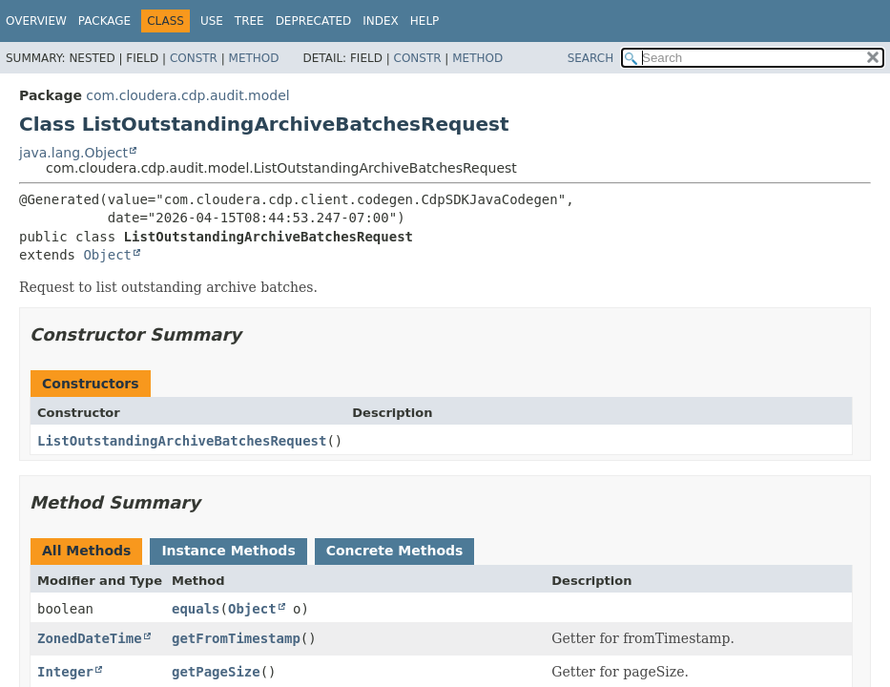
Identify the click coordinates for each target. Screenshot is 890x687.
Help (425, 21)
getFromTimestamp (236, 638)
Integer (65, 671)
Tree (249, 21)
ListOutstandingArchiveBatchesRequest (181, 440)
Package (104, 21)
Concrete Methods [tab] (395, 550)
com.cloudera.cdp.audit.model (187, 95)
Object (107, 254)
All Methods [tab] (86, 550)
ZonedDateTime (89, 638)
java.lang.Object (73, 152)
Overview (36, 21)
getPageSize (216, 671)
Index (380, 21)
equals (196, 608)
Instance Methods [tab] (228, 550)
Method (254, 58)
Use (211, 21)
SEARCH (591, 58)
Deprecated (314, 21)
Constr (193, 58)
